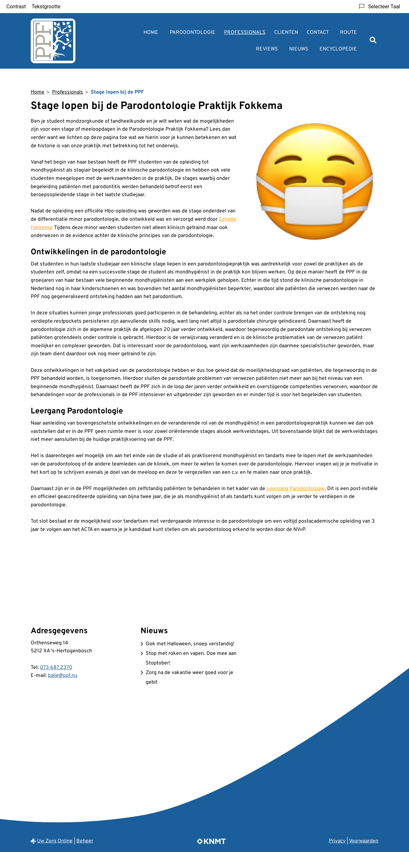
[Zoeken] (373, 40)
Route (348, 32)
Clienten (286, 32)
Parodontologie (192, 32)
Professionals (245, 32)
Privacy (337, 841)
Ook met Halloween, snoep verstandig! (190, 644)
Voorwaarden (363, 841)
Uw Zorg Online (55, 841)
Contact (318, 32)
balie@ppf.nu (62, 675)
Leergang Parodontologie (295, 489)
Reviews (267, 49)
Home (150, 32)
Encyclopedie (338, 49)
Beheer (84, 841)
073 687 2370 (56, 667)
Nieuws (298, 49)
